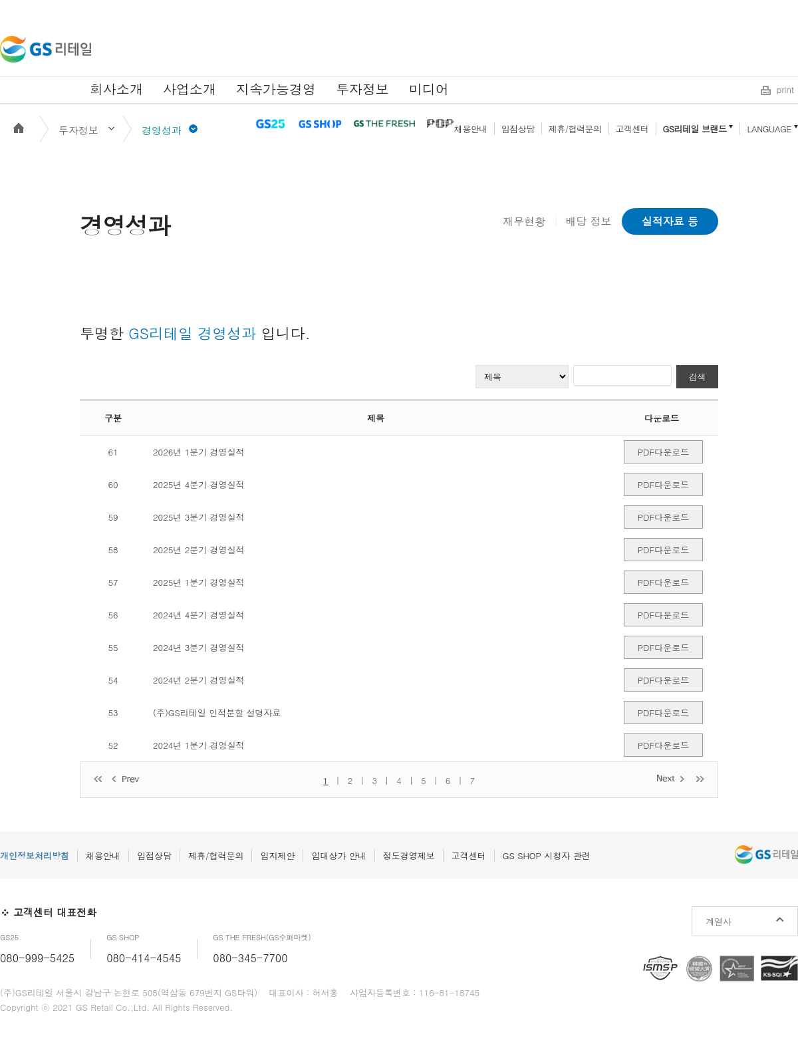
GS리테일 (45, 49)
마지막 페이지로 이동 (700, 778)
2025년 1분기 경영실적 (199, 582)
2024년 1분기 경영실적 (199, 745)
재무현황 (524, 221)
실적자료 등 (670, 221)
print (785, 89)
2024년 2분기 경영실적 (199, 680)
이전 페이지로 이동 (127, 779)
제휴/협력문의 (575, 128)
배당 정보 (588, 221)
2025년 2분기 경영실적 (199, 549)
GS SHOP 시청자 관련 (547, 855)
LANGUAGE (769, 128)
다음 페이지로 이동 (671, 778)
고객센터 (632, 128)
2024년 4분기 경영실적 (199, 614)
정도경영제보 (409, 855)
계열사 (719, 921)
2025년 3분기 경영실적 (199, 517)
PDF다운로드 (664, 452)
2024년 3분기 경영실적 (199, 647)
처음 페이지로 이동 (98, 779)
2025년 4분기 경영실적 (199, 484)
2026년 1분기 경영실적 (199, 452)
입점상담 (518, 128)
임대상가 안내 (338, 855)
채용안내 (470, 128)
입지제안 (277, 855)
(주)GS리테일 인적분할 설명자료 (217, 712)
